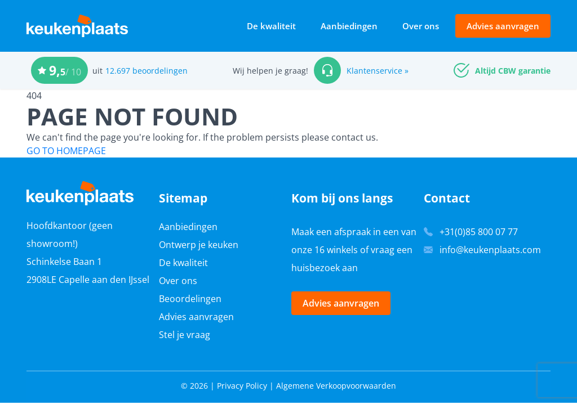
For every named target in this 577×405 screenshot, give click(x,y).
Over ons (420, 26)
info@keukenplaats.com (490, 250)
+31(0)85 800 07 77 (479, 232)
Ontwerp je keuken (198, 245)
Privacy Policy (242, 385)
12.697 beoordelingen (146, 70)
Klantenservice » (378, 70)
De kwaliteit (271, 26)
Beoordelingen (190, 299)
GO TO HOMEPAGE (66, 151)
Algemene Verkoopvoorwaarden (336, 385)
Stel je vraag (184, 335)
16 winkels (336, 250)
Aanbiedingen (349, 26)
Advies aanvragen (503, 26)
